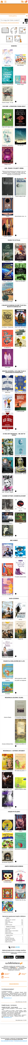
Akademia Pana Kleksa (9, 933)
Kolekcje (17, 22)
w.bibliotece (13, 967)
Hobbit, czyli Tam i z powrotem (10, 919)
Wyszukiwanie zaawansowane (7, 22)
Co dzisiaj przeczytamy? (8, 989)
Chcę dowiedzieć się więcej (7, 1040)
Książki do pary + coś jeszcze (9, 1005)
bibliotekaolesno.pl (8, 997)
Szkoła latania (7, 929)
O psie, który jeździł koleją (9, 938)
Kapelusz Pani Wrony (8, 941)
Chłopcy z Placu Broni (9, 922)
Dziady (6, 923)
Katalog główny (13, 15)
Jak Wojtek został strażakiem (10, 939)
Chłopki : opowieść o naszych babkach (11, 930)
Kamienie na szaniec (8, 924)
